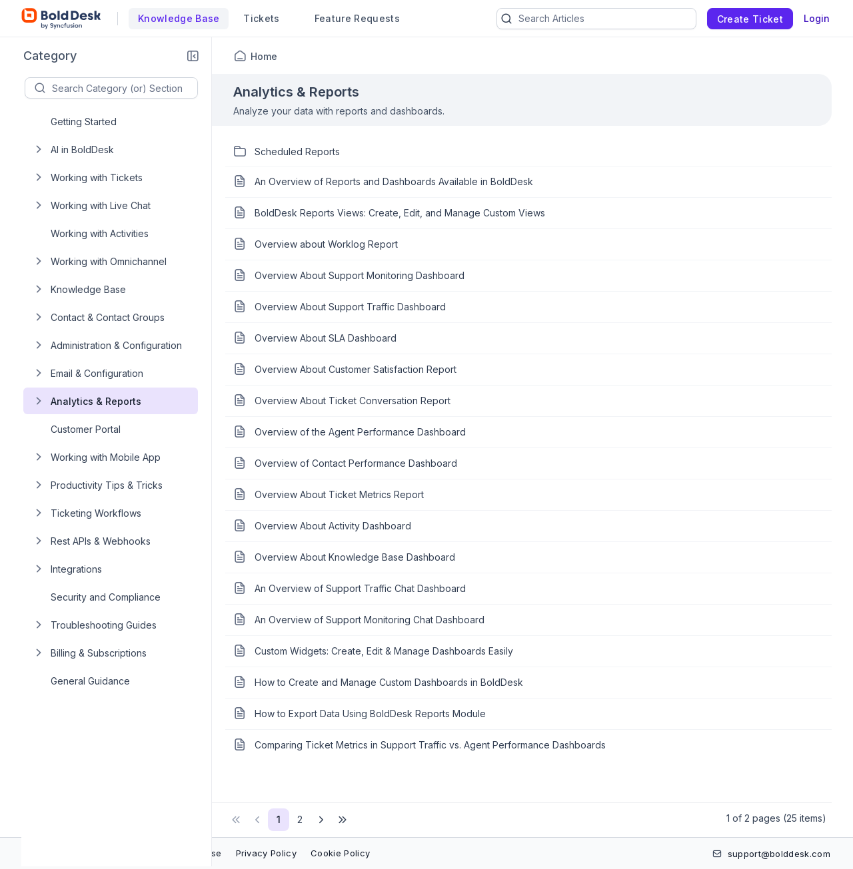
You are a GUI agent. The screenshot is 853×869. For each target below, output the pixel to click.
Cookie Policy (340, 853)
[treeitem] (121, 121)
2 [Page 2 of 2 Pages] (300, 819)
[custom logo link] (61, 18)
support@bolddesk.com (779, 853)
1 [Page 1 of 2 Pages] (279, 819)
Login (817, 18)
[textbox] (124, 88)
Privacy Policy (266, 853)
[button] (192, 56)
